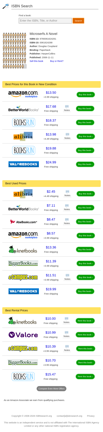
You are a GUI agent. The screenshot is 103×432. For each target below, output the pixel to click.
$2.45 (51, 191)
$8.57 (51, 233)
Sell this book (36, 61)
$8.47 (51, 219)
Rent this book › (85, 321)
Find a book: (25, 15)
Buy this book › (86, 94)
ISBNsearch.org (44, 416)
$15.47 (50, 374)
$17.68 (51, 106)
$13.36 (51, 247)
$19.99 (51, 289)
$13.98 (51, 134)
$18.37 (51, 120)
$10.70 (50, 360)
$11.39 (51, 261)
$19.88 (51, 148)
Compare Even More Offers (52, 388)
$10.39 (50, 346)
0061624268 (46, 42)
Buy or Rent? (57, 61)
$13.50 (51, 92)
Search (78, 20)
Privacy (90, 416)
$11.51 (51, 275)
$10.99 (50, 332)
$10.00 (50, 318)
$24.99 (51, 162)
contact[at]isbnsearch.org (69, 416)
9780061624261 (48, 38)
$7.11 (51, 205)
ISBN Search (22, 6)
